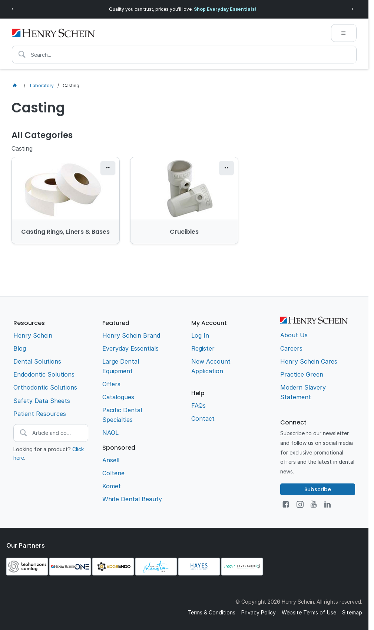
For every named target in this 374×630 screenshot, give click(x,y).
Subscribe (317, 489)
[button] (108, 168)
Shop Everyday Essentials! (225, 9)
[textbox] (184, 54)
